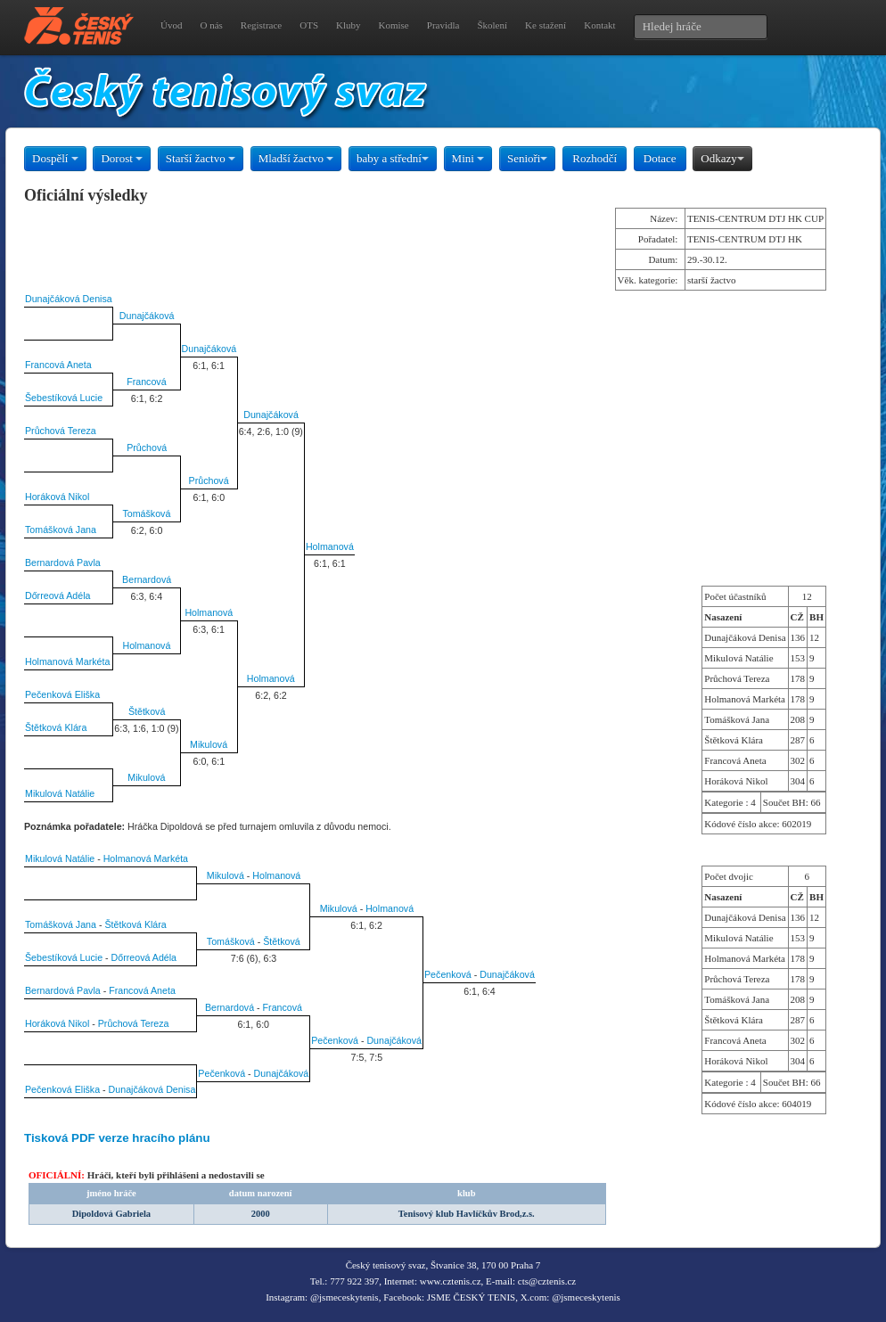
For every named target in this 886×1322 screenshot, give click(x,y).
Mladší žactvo (296, 158)
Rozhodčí (594, 158)
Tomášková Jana (60, 529)
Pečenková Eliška (62, 694)
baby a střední (393, 158)
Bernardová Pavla (63, 562)
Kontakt (599, 25)
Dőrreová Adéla (57, 595)
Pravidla (443, 25)
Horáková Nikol (57, 496)
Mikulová (208, 744)
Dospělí (55, 158)
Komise (394, 25)
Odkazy (722, 158)
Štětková (146, 711)
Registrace (261, 25)
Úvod (171, 25)
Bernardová (146, 579)
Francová (146, 381)
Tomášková (146, 513)
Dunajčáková (147, 315)
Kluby (348, 25)
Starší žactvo (200, 158)
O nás (211, 25)
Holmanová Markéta (67, 661)
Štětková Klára (55, 727)
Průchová (147, 447)
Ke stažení (545, 25)
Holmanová (330, 546)
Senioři (527, 158)
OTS (308, 25)
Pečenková (448, 974)
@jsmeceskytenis (344, 1297)
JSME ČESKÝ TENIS (471, 1297)
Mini (468, 158)
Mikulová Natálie (59, 793)
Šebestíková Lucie (64, 397)
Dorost (122, 158)
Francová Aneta (58, 364)
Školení (492, 25)
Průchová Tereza (60, 430)
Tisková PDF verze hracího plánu (117, 1138)
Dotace (660, 158)
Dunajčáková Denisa (68, 298)
